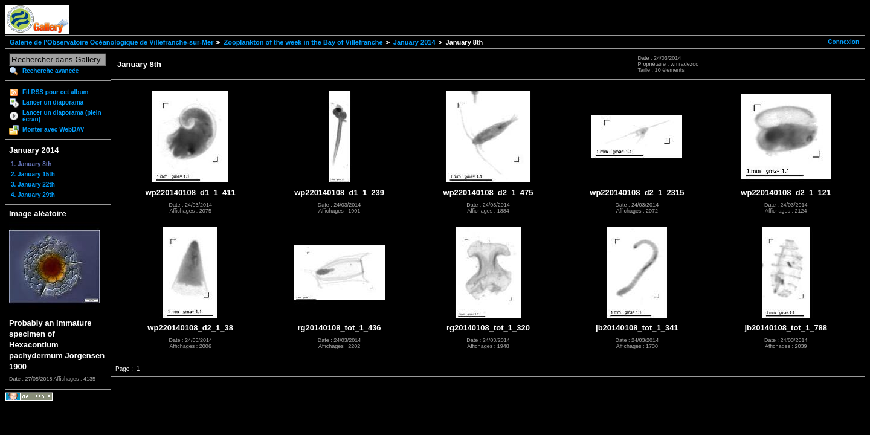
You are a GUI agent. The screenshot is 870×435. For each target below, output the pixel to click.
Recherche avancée (50, 71)
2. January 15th (33, 174)
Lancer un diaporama (52, 102)
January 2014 (414, 42)
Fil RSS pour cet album (55, 92)
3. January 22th (33, 184)
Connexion (843, 42)
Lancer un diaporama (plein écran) (62, 116)
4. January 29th (33, 195)
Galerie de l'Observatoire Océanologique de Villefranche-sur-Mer (111, 42)
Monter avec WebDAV (53, 129)
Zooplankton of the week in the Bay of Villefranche (303, 42)
